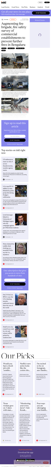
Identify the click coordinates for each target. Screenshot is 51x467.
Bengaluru (4, 48)
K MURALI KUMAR (11, 48)
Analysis (40, 7)
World (47, 7)
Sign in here (20, 144)
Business (32, 7)
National (13, 19)
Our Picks (24, 7)
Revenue (3, 50)
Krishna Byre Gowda (20, 48)
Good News (15, 7)
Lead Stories (5, 7)
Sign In (40, 2)
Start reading (41, 13)
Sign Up (47, 2)
